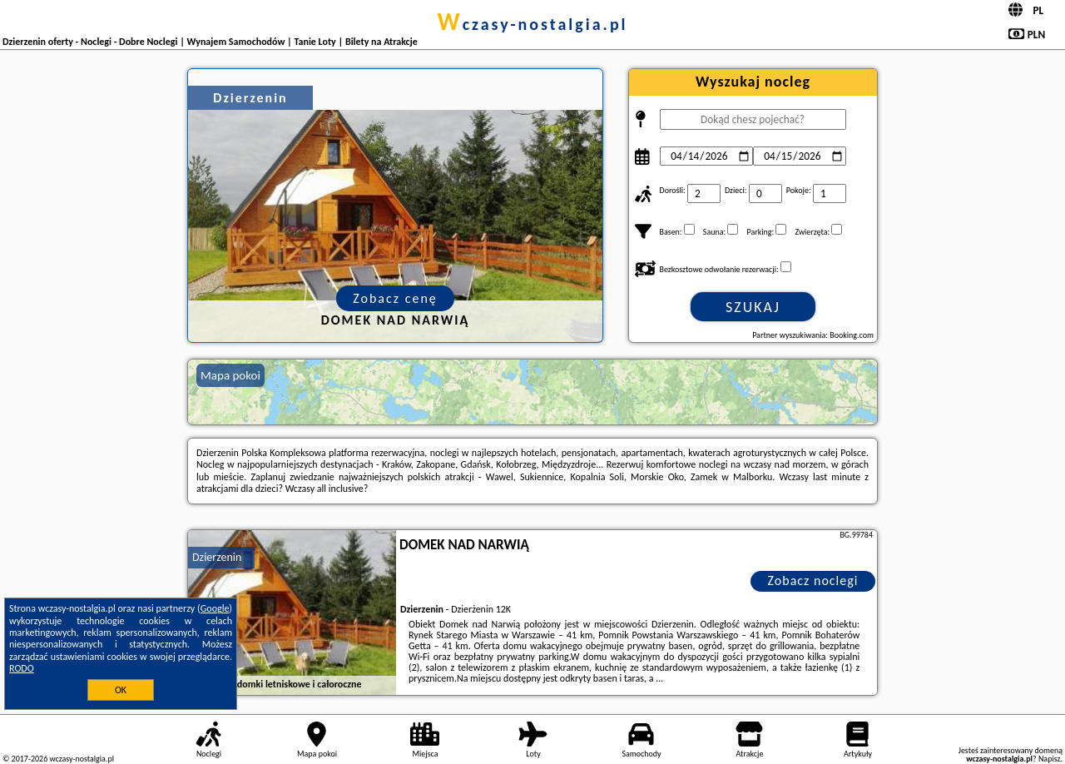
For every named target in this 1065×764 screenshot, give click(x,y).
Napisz (1049, 758)
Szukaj (753, 307)
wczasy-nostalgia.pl (532, 24)
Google (215, 608)
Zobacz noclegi (813, 580)
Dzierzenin (216, 557)
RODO (21, 668)
